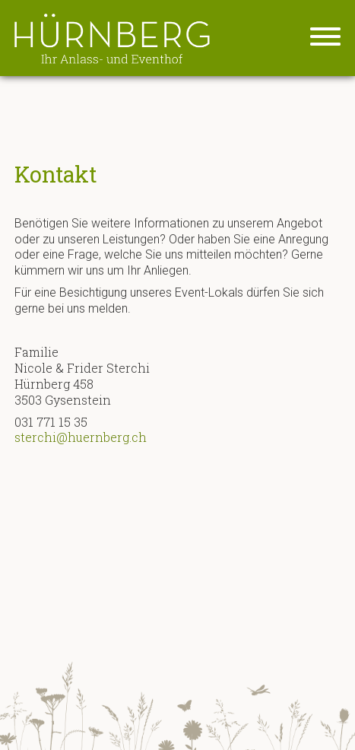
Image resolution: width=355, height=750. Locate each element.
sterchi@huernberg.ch (80, 437)
